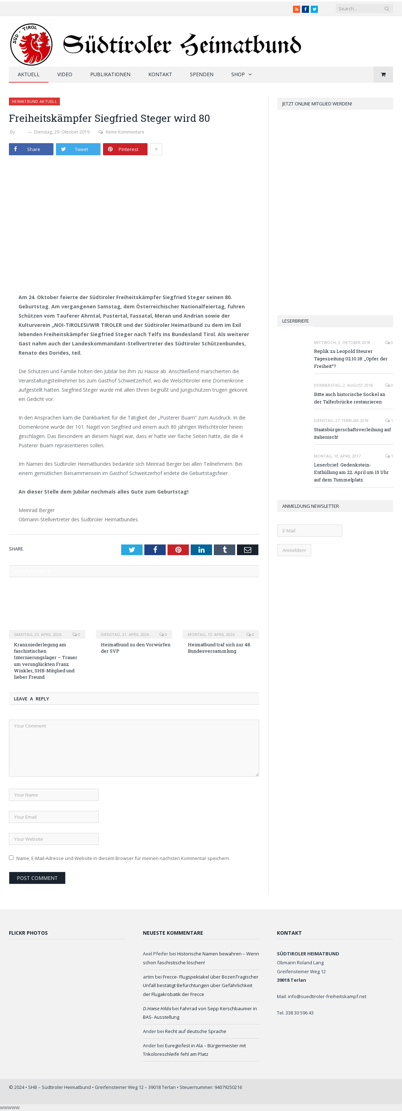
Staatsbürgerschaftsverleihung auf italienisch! (352, 433)
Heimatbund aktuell (34, 101)
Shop (238, 74)
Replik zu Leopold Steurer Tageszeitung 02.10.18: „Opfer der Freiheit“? (351, 358)
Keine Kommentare (121, 132)
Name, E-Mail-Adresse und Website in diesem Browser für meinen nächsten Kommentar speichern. (123, 858)
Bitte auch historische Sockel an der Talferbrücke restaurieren (349, 398)
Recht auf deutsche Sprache (195, 1031)
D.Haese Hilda (157, 1008)
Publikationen (110, 74)
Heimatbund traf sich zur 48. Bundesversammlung (219, 647)
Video (64, 74)
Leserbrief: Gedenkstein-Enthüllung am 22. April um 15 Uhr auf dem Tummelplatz (351, 472)
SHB (21, 132)
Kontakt (160, 74)
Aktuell (29, 74)
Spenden (201, 74)
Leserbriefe (295, 321)
